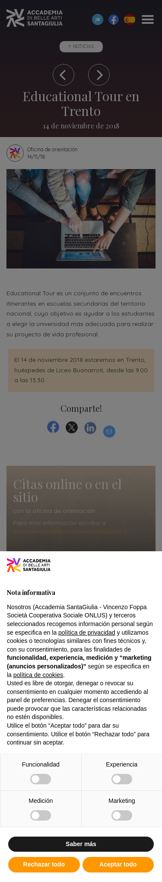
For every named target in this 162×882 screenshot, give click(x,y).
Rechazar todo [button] (44, 864)
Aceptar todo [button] (118, 864)
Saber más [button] (81, 843)
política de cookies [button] (38, 674)
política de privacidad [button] (86, 632)
